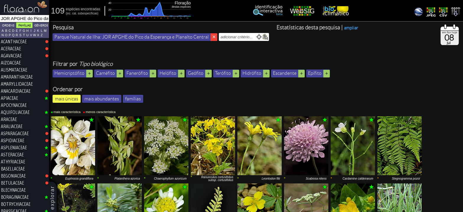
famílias (133, 98)
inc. (69, 13)
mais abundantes (101, 98)
